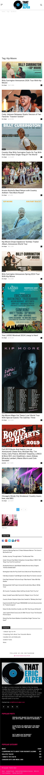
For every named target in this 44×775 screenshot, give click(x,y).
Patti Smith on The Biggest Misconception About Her (22, 735)
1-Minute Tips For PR (9, 631)
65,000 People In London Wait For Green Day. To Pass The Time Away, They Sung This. (26, 727)
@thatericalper (22, 656)
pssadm (4, 463)
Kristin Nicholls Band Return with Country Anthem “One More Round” (19, 191)
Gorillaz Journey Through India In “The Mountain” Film (18, 556)
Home (3, 11)
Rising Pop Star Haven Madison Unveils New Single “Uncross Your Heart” (21, 619)
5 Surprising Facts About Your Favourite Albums (17, 634)
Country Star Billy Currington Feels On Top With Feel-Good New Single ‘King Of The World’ (22, 153)
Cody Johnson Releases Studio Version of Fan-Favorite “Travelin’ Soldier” (21, 115)
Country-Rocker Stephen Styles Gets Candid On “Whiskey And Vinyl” (22, 599)
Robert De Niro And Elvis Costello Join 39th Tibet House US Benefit (22, 609)
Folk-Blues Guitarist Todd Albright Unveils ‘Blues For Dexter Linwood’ (22, 576)
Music (3, 77)
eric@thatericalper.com (17, 702)
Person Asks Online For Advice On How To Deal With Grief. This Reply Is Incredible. (26, 717)
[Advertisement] (22, 35)
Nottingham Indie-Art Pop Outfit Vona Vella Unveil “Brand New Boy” (22, 571)
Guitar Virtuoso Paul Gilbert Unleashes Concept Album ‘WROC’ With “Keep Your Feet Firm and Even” (22, 561)
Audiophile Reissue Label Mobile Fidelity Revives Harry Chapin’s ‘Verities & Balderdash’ (21, 566)
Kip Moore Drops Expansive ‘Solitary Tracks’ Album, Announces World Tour (20, 243)
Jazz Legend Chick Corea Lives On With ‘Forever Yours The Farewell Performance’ (22, 613)
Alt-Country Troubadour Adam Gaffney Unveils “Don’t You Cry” (21, 591)
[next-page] (25, 509)
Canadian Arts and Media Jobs (12, 637)
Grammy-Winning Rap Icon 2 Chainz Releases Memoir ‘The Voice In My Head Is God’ (22, 551)
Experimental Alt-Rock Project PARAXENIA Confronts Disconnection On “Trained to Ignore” (22, 604)
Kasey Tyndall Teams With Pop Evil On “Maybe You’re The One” (21, 595)
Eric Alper (4, 85)
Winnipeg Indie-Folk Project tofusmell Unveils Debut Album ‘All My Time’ (21, 586)
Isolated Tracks (7, 640)
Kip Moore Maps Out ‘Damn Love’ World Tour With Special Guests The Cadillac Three (21, 416)
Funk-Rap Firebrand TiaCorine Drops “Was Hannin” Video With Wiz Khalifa (21, 580)
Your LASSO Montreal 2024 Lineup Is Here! (20, 335)
